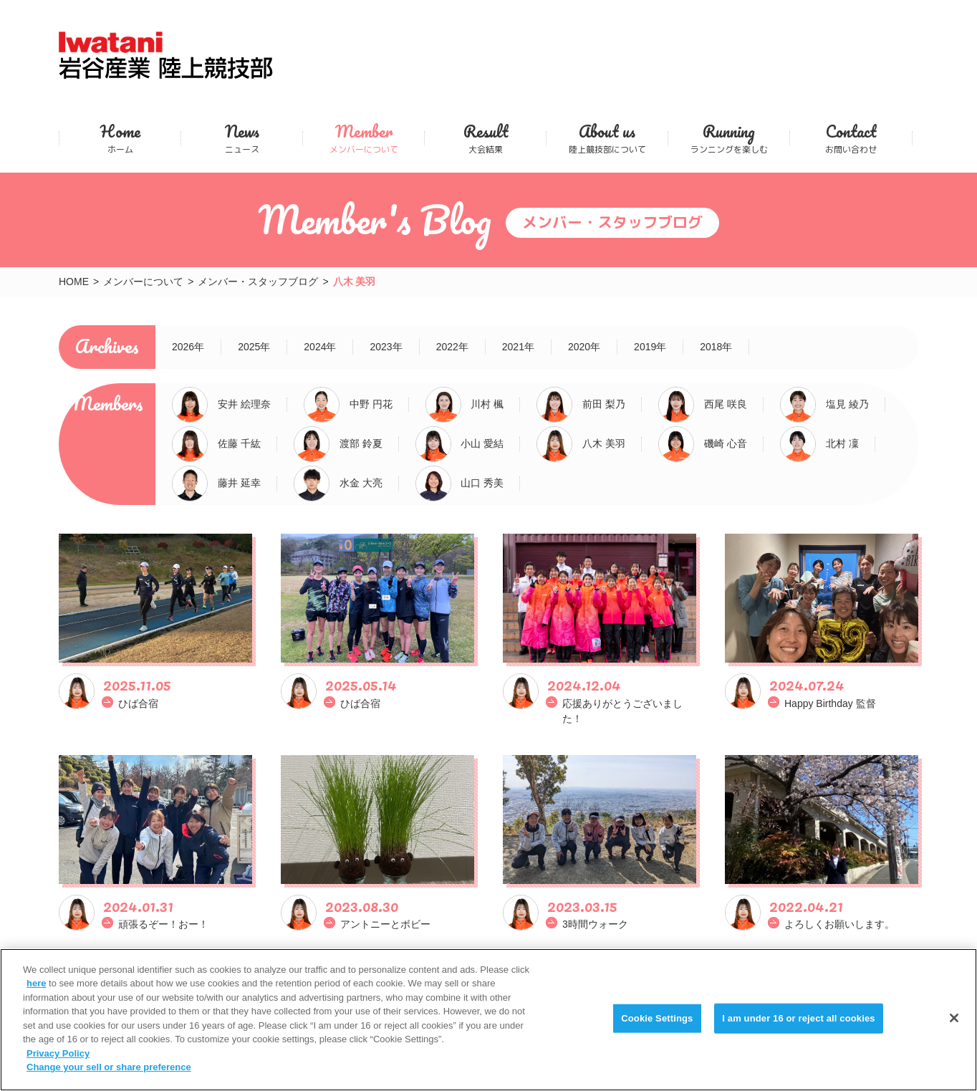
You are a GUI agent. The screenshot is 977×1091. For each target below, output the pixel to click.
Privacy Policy (58, 1055)
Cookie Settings (657, 1020)
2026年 (188, 346)
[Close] (954, 1020)
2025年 (254, 346)
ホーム (120, 137)
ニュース (241, 137)
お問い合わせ (851, 137)
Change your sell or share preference (109, 1069)
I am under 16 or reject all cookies (798, 1020)
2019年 (650, 346)
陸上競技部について (607, 137)
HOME (74, 281)
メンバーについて (363, 137)
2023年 (386, 346)
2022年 (452, 346)
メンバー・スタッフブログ (258, 281)
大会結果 (485, 137)
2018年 (716, 346)
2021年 (518, 346)
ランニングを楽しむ (728, 137)
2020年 (584, 346)
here (36, 985)
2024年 (320, 346)
